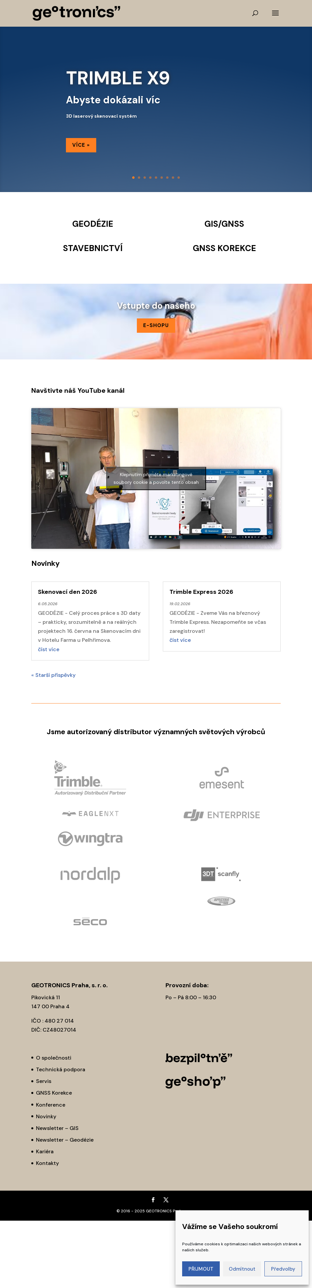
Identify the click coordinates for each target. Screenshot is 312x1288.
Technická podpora (60, 1069)
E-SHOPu (156, 325)
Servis (43, 1081)
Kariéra (45, 1151)
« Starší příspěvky (53, 675)
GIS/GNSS (224, 223)
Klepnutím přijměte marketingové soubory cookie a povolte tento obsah (156, 478)
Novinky (46, 1116)
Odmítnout (242, 1269)
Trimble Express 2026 (201, 592)
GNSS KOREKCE (224, 248)
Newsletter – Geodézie (65, 1139)
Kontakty (47, 1163)
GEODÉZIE (92, 223)
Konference (50, 1104)
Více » (81, 145)
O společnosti (53, 1057)
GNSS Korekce (54, 1092)
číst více (48, 649)
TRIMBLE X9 (118, 78)
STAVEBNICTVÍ (93, 248)
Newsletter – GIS (57, 1128)
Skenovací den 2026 (67, 592)
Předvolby (283, 1269)
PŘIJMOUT (200, 1269)
